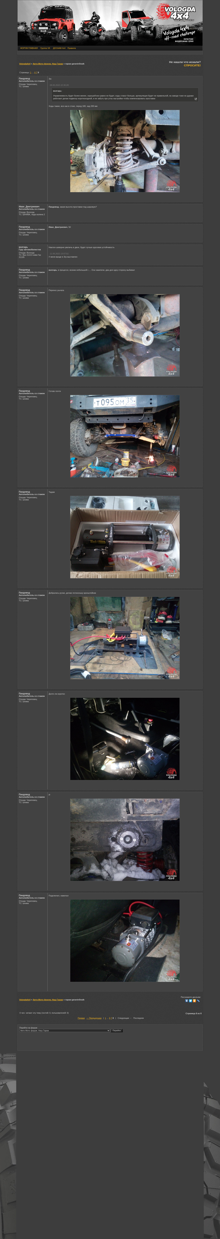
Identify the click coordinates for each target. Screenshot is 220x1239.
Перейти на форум (71, 1029)
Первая (81, 1018)
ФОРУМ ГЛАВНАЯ (29, 48)
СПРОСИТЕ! (192, 65)
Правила (71, 48)
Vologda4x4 (25, 64)
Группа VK (45, 48)
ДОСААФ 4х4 (59, 48)
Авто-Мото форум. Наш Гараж (48, 64)
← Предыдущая (93, 1018)
